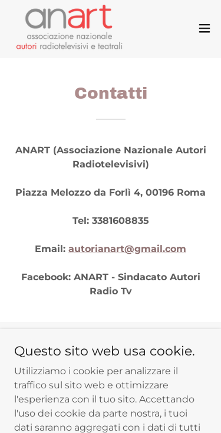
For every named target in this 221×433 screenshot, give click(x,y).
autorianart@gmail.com (127, 248)
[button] (204, 28)
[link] (69, 28)
